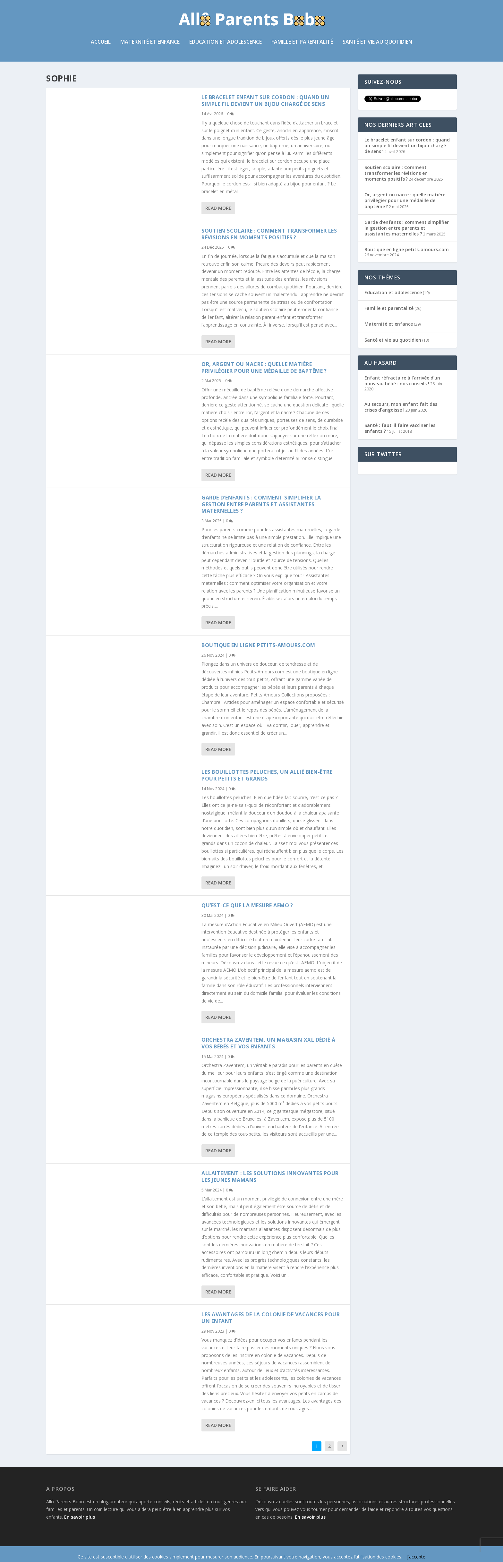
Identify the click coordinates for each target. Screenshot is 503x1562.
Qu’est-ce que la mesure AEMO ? (247, 906)
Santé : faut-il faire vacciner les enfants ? (399, 429)
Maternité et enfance (150, 43)
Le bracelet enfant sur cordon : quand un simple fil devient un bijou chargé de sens (265, 101)
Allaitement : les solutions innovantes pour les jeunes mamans (270, 1177)
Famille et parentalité (302, 43)
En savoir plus (79, 1518)
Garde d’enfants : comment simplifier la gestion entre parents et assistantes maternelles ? (261, 505)
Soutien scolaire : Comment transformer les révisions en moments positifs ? (269, 235)
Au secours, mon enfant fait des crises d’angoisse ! (400, 408)
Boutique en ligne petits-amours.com (258, 645)
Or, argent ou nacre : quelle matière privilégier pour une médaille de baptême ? (264, 368)
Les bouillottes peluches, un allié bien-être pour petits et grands (266, 776)
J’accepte (416, 1557)
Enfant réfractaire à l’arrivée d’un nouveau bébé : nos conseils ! (402, 381)
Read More (218, 209)
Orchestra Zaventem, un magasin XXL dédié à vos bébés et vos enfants (268, 1044)
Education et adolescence (225, 43)
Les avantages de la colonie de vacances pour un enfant (270, 1318)
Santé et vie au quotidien (377, 43)
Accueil (101, 43)
